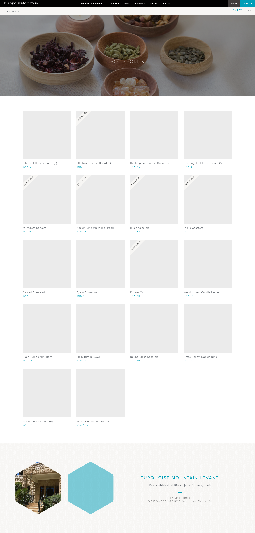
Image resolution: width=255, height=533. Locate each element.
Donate (247, 3)
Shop (234, 3)
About (168, 4)
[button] (242, 10)
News (154, 3)
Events (140, 3)
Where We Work (93, 4)
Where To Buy (120, 3)
